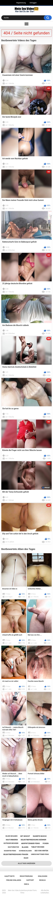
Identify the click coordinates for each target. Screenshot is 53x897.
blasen (25, 847)
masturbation (13, 847)
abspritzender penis (30, 843)
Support (30, 880)
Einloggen (33, 3)
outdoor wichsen (11, 843)
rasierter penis (10, 851)
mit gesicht (25, 836)
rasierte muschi (40, 836)
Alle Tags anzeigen (26, 863)
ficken (46, 843)
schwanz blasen (25, 851)
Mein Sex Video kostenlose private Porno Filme (22, 891)
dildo (26, 858)
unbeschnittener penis (40, 854)
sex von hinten (41, 851)
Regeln (42, 880)
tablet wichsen (37, 847)
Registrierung (21, 3)
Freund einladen (13, 880)
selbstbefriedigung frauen (15, 854)
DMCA (26, 884)
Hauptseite (9, 876)
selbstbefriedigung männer (33, 840)
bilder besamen (11, 836)
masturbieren (12, 840)
